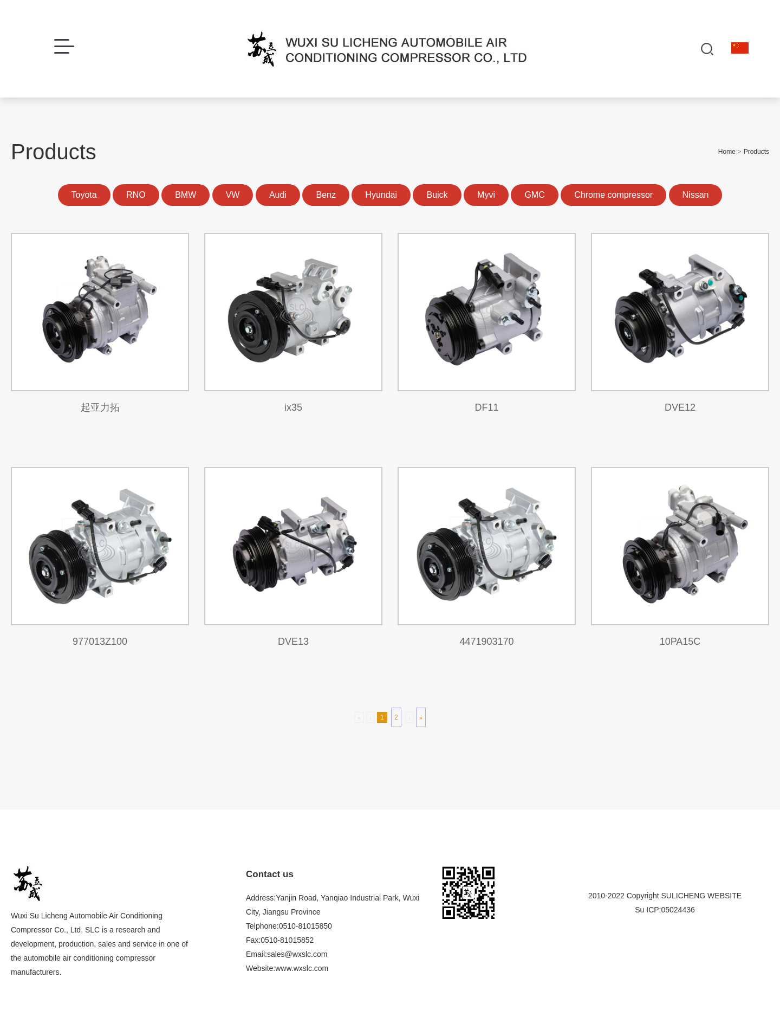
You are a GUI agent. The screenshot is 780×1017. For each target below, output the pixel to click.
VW (233, 194)
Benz (325, 194)
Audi (278, 194)
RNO (136, 194)
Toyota (84, 194)
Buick (436, 194)
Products (756, 152)
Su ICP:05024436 (665, 909)
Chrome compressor (613, 194)
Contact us (270, 874)
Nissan (695, 194)
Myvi (486, 194)
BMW (185, 194)
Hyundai (381, 194)
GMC (534, 194)
